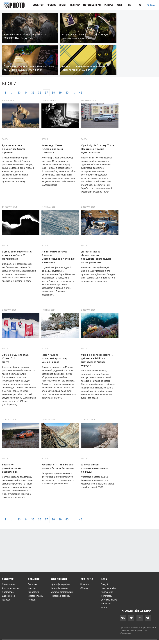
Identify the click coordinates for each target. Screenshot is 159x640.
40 (66, 92)
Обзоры (84, 588)
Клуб (120, 5)
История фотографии (62, 592)
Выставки (32, 584)
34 (25, 92)
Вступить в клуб (109, 599)
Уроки (62, 5)
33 (19, 92)
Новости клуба (108, 588)
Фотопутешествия (11, 588)
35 (32, 92)
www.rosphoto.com (138, 630)
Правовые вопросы (60, 596)
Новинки (84, 584)
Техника (75, 5)
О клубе (105, 584)
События (38, 5)
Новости (32, 599)
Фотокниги (106, 603)
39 (60, 92)
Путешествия (92, 5)
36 (39, 92)
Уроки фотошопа (59, 588)
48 (80, 92)
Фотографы (106, 596)
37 (46, 92)
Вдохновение (8, 596)
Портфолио (8, 592)
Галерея (109, 5)
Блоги (5, 139)
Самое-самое (9, 584)
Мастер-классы (35, 596)
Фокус (51, 5)
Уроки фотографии (60, 584)
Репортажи (33, 592)
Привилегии (107, 592)
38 (53, 92)
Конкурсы (32, 588)
